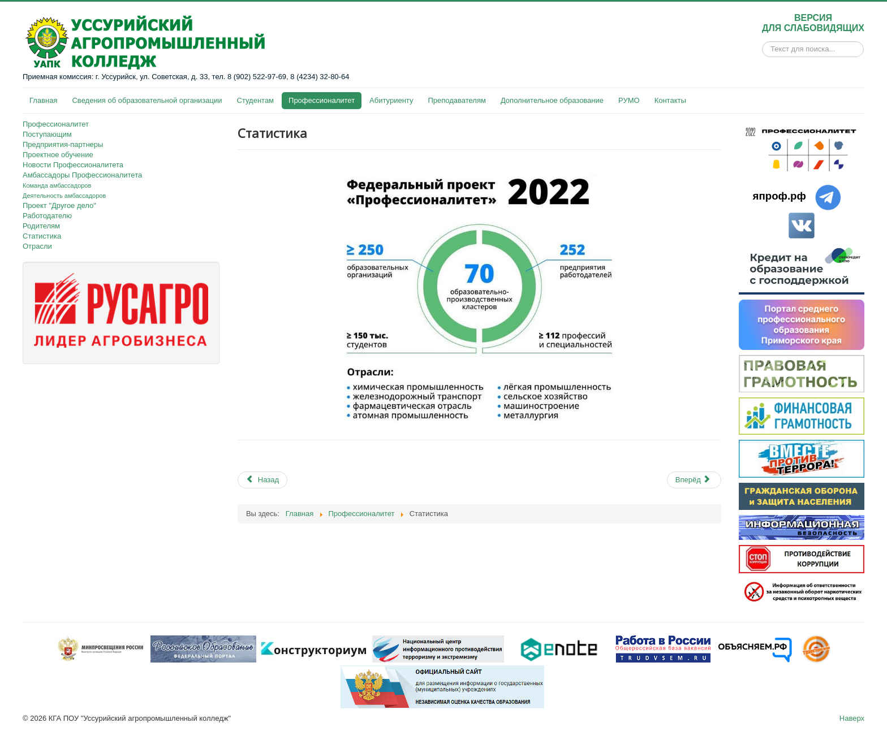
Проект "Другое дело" (59, 205)
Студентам (255, 100)
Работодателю (47, 215)
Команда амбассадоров (57, 185)
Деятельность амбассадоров (64, 195)
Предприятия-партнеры (63, 144)
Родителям (41, 226)
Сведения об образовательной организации (147, 100)
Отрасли (37, 246)
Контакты (670, 100)
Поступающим (47, 134)
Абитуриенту (391, 100)
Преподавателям (456, 100)
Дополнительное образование (552, 100)
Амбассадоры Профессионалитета (82, 175)
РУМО (629, 100)
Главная (43, 100)
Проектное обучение (58, 154)
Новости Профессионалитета (73, 165)
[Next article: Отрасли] (694, 479)
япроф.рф (779, 196)
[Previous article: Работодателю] (262, 479)
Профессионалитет (322, 100)
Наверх (851, 718)
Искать (762, 49)
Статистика (42, 236)
